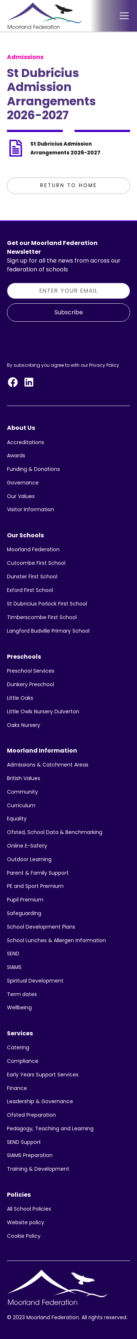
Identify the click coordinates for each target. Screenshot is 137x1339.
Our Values (21, 496)
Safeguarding (24, 913)
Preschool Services (30, 670)
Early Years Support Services (43, 1074)
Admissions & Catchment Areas (47, 764)
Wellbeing (19, 1007)
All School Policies (29, 1208)
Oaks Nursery (23, 725)
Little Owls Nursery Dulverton (43, 711)
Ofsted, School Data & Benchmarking (54, 832)
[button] (122, 16)
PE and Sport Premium (35, 886)
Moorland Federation (33, 549)
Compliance (22, 1061)
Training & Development (38, 1168)
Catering (18, 1047)
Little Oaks (20, 698)
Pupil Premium (25, 899)
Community (22, 791)
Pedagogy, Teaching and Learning (50, 1128)
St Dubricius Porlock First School (47, 603)
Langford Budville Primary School (48, 630)
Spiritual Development (35, 980)
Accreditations (25, 442)
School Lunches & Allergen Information (56, 940)
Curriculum (21, 805)
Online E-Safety (27, 845)
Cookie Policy (24, 1236)
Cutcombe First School (36, 563)
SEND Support (24, 1142)
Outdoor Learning (29, 859)
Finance (17, 1088)
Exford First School (30, 590)
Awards (16, 455)
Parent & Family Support (38, 873)
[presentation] (62, 340)
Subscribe (68, 312)
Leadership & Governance (40, 1101)
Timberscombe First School (42, 617)
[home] (44, 16)
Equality (17, 818)
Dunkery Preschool (30, 684)
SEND (13, 953)
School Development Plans (41, 926)
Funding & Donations (33, 469)
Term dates (22, 994)
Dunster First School (32, 576)
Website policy (25, 1222)
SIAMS (14, 967)
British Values (23, 778)
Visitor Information (30, 509)
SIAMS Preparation (30, 1155)
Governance (23, 482)
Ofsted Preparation (31, 1115)
